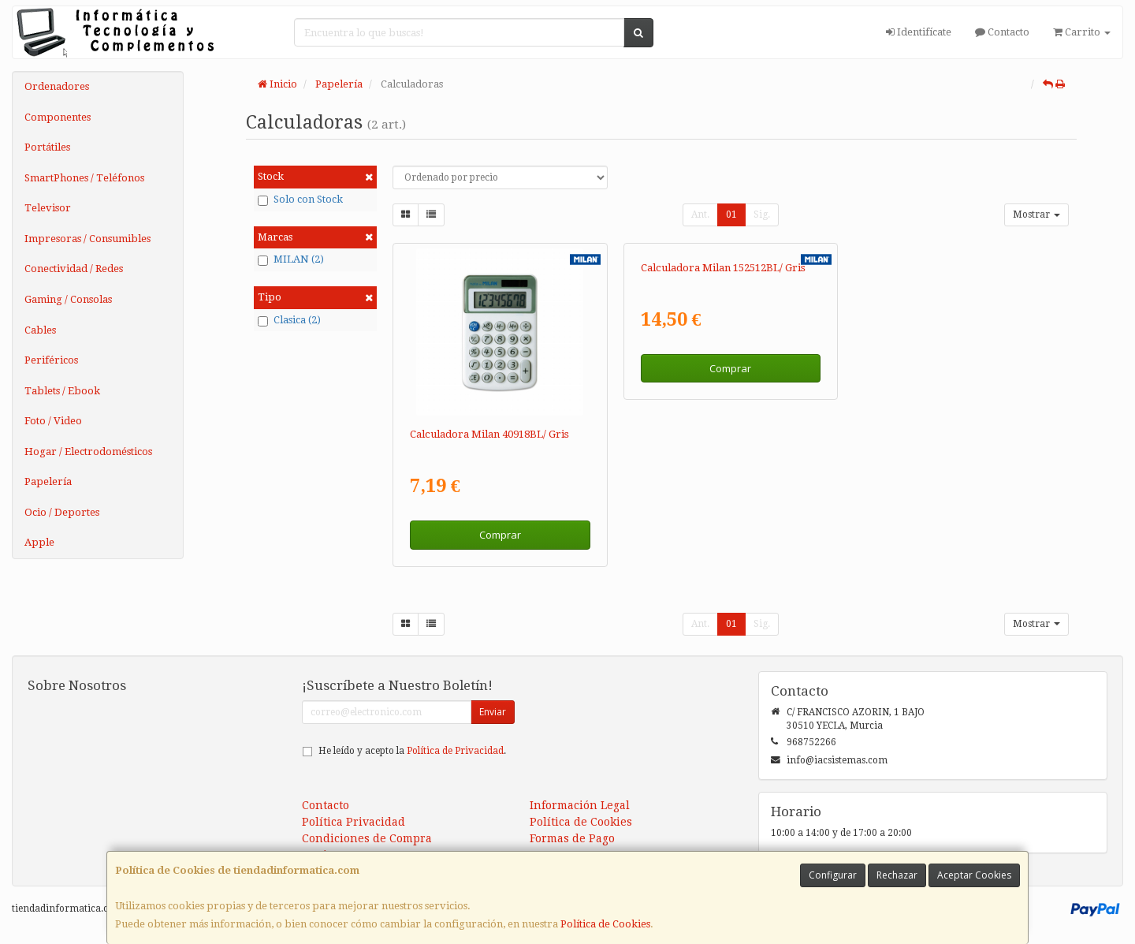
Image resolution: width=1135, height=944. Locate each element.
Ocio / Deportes (61, 512)
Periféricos (51, 360)
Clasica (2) (289, 320)
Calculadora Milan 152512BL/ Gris (723, 434)
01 (731, 214)
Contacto (1002, 32)
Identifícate (918, 32)
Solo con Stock (300, 199)
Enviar (492, 711)
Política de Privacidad (455, 750)
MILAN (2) (291, 259)
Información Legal (580, 805)
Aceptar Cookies (974, 875)
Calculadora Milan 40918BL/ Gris (489, 434)
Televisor (47, 208)
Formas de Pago (572, 838)
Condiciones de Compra (367, 838)
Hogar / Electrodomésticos (88, 451)
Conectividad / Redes (73, 268)
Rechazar (896, 875)
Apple (39, 542)
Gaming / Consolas (68, 299)
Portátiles (47, 147)
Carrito (1082, 32)
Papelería (48, 481)
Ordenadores (56, 86)
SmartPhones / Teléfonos (84, 178)
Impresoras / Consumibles (87, 238)
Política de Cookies (605, 924)
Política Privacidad (353, 821)
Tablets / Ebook (62, 391)
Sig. (762, 214)
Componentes (57, 117)
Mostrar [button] (1036, 214)
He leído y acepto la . (412, 750)
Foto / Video (53, 421)
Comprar (500, 535)
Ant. (700, 214)
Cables (40, 330)
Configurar (833, 875)
